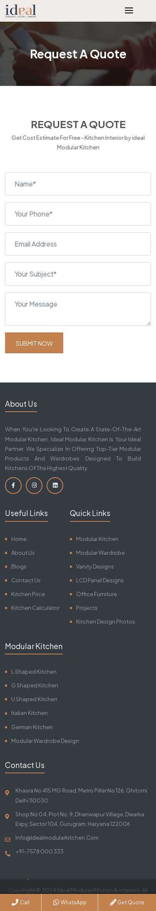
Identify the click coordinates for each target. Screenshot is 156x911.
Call (21, 902)
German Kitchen (32, 727)
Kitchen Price (28, 594)
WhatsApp (70, 902)
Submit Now (34, 343)
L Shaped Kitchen (34, 671)
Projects (87, 607)
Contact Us (26, 580)
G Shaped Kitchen (34, 685)
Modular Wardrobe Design (45, 740)
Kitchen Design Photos (105, 621)
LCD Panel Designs (100, 580)
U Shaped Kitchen (34, 699)
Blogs (19, 566)
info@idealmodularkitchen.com (57, 837)
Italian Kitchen (29, 713)
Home (19, 539)
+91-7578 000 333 (39, 851)
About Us (23, 552)
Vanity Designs (95, 566)
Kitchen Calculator (35, 607)
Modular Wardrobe (100, 552)
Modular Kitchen (97, 539)
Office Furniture (96, 594)
